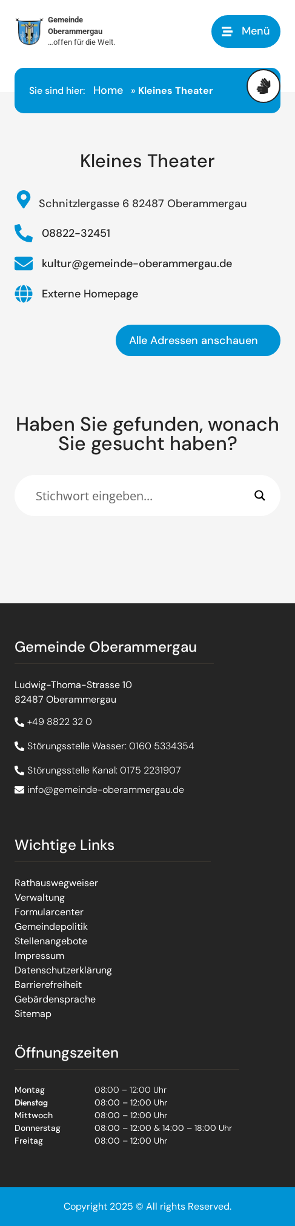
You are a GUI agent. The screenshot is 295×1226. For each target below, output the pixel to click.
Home (108, 90)
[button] (245, 31)
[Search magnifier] (259, 495)
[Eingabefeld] (142, 495)
